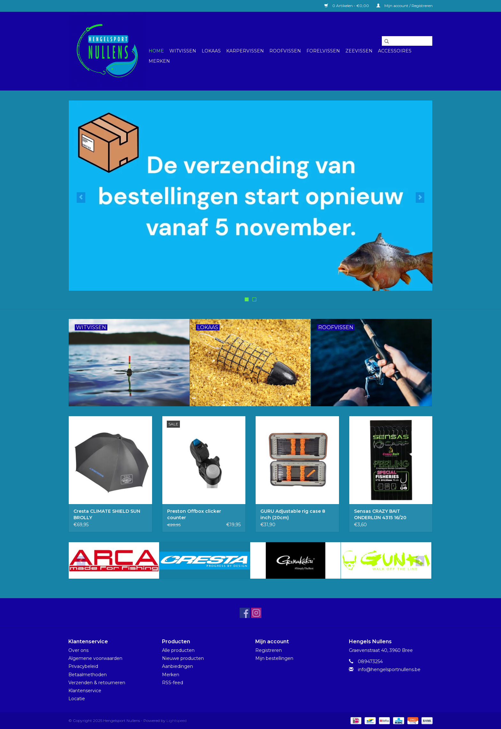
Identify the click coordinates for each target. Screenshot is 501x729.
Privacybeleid (83, 666)
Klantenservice (84, 690)
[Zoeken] (407, 41)
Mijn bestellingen (274, 658)
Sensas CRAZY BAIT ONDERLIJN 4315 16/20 (380, 514)
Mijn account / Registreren (404, 5)
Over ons (78, 650)
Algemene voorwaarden (95, 658)
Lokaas (211, 51)
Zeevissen (359, 51)
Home (156, 51)
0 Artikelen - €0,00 (347, 5)
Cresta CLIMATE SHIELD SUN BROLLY (106, 514)
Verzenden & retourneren (96, 682)
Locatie (76, 698)
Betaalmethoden (87, 674)
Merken (159, 61)
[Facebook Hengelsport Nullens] (245, 613)
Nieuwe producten (183, 658)
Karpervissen (245, 51)
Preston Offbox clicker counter (194, 514)
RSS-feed (172, 682)
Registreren (268, 650)
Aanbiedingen (177, 666)
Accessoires (395, 51)
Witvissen (182, 51)
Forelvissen (323, 51)
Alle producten (178, 650)
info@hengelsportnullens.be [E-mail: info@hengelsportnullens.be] (389, 669)
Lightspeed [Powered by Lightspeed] (176, 720)
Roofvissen (285, 51)
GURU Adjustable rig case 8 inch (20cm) (292, 514)
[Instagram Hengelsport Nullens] (256, 613)
